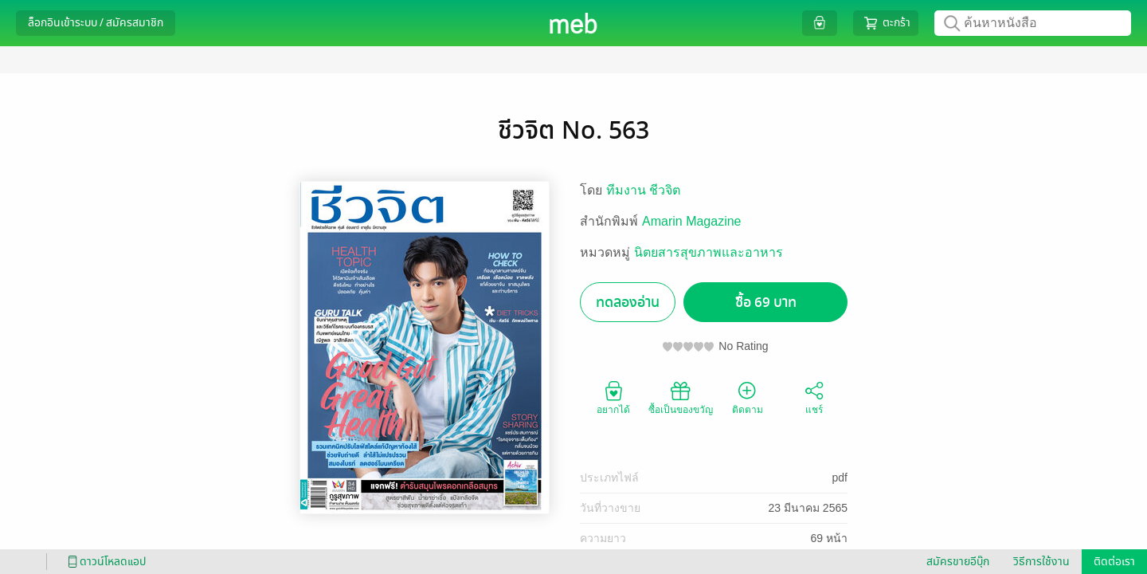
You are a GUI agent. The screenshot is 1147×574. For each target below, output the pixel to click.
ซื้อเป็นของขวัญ (680, 397)
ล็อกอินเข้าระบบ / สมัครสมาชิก (95, 22)
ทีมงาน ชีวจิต (643, 190)
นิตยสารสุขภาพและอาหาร (708, 252)
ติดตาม (747, 397)
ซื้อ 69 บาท (766, 302)
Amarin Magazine (692, 221)
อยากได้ (613, 397)
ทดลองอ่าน (628, 302)
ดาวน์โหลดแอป (104, 561)
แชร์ (814, 397)
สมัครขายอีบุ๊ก (957, 561)
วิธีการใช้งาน (1041, 561)
